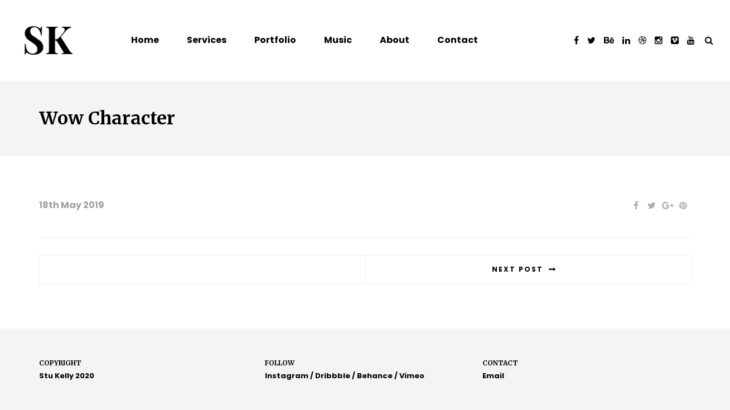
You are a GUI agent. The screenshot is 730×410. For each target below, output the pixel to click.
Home (145, 39)
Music (338, 39)
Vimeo (411, 375)
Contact (457, 39)
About (394, 39)
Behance (375, 375)
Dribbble (332, 375)
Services (206, 39)
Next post (517, 269)
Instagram (286, 375)
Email (493, 375)
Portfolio (275, 39)
